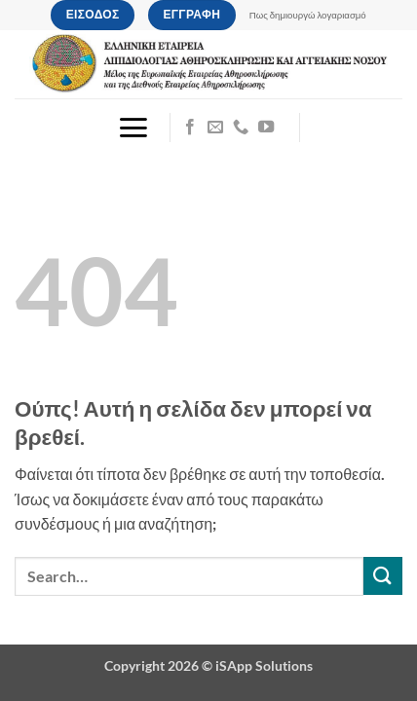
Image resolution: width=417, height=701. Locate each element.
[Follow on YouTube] (266, 127)
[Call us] (240, 127)
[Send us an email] (215, 127)
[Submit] (382, 576)
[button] (133, 127)
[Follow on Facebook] (190, 127)
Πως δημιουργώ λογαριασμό (307, 15)
